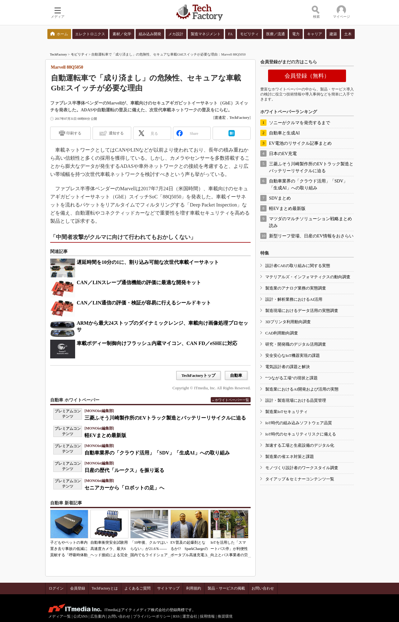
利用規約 (193, 588)
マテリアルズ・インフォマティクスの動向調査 (307, 277)
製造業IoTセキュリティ (286, 411)
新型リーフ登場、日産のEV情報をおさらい (311, 236)
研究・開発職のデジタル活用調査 (295, 344)
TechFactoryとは (105, 588)
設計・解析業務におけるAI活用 (293, 299)
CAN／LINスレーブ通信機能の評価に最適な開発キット (139, 282)
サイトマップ (168, 588)
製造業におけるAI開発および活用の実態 (302, 389)
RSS (176, 616)
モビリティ (79, 54)
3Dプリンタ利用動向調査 (288, 321)
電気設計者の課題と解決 (287, 366)
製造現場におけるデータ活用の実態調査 (301, 310)
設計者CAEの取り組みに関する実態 (297, 265)
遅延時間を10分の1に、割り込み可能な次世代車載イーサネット (148, 262)
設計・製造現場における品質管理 (295, 400)
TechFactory (58, 54)
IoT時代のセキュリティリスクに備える (300, 434)
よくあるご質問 (137, 588)
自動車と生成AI (284, 133)
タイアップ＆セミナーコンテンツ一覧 (299, 479)
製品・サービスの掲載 (226, 588)
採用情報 (207, 616)
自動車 (236, 375)
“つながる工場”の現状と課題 (291, 378)
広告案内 (97, 616)
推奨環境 (225, 616)
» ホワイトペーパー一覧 (230, 400)
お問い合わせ (263, 588)
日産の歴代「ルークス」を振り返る (124, 470)
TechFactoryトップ (198, 375)
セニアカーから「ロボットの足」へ (124, 487)
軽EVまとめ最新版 (105, 435)
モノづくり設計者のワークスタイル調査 (301, 467)
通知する (116, 133)
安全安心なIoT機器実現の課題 (292, 355)
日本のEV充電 (283, 153)
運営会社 (189, 616)
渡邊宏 (220, 117)
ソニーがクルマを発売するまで (299, 122)
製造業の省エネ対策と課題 (289, 456)
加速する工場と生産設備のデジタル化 (299, 445)
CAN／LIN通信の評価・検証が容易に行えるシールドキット (144, 302)
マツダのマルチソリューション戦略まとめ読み (310, 222)
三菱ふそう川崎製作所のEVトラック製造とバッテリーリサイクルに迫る (165, 417)
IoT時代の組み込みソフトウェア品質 (298, 422)
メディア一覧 (59, 616)
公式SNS (80, 616)
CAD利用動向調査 (281, 333)
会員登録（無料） (307, 76)
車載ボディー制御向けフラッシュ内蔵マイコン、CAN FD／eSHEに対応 (157, 343)
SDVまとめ (280, 198)
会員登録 (77, 588)
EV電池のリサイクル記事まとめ (300, 143)
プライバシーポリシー (152, 616)
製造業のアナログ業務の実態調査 (295, 288)
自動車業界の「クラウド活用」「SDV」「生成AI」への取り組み (157, 452)
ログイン (56, 588)
